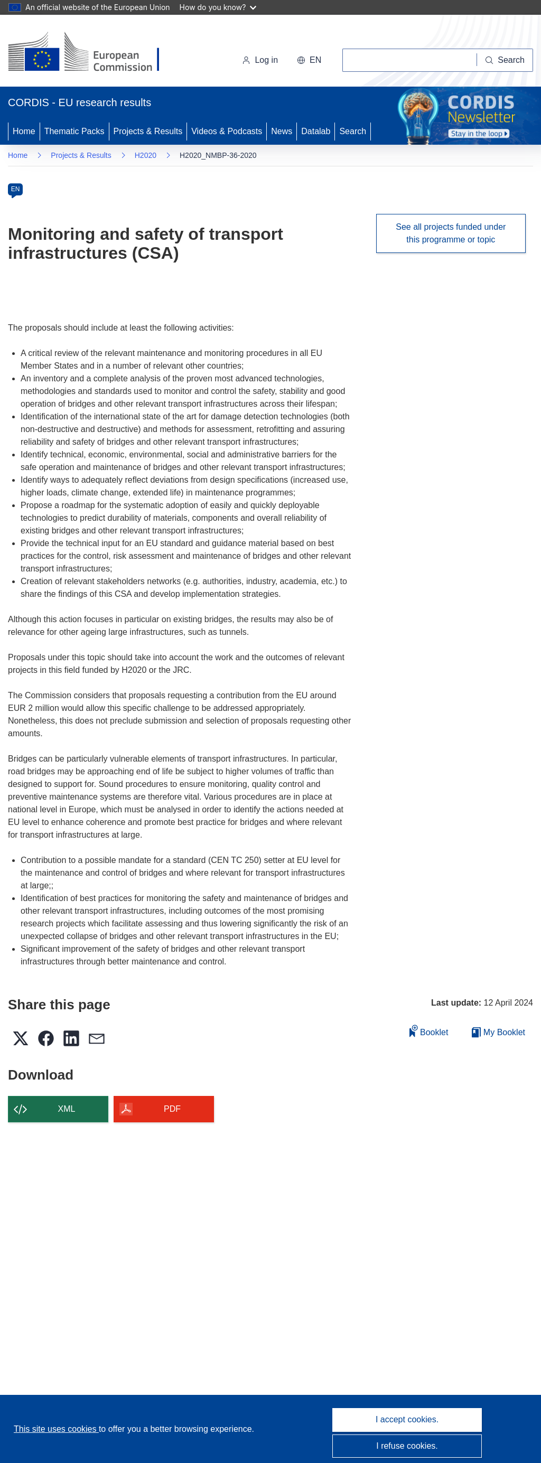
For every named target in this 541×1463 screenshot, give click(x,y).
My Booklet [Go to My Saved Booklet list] (498, 1032)
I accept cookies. (407, 1419)
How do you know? (218, 7)
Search (352, 131)
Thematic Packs (74, 131)
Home (24, 131)
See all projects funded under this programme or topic (451, 233)
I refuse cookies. (407, 1445)
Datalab (315, 131)
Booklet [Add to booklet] (429, 1031)
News (281, 131)
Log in (260, 59)
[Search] (505, 60)
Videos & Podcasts (226, 131)
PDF (172, 1108)
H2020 (145, 155)
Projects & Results (148, 131)
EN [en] (15, 189)
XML (67, 1108)
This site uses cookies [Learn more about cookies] (56, 1428)
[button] (309, 60)
